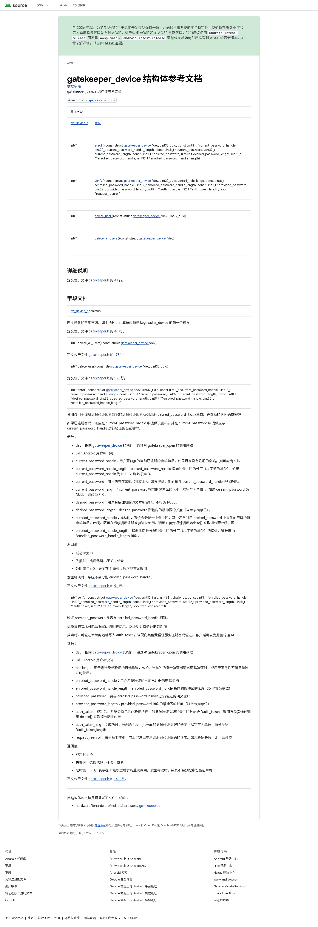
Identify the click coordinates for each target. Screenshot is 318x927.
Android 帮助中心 (226, 859)
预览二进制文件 (15, 879)
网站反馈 (90, 918)
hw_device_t (79, 123)
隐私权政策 (72, 918)
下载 (8, 872)
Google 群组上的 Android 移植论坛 (133, 900)
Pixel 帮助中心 (223, 866)
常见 (98, 123)
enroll (99, 145)
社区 (31, 918)
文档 (40, 5)
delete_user (103, 216)
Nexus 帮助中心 (224, 872)
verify (99, 181)
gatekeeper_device (138, 145)
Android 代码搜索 (72, 5)
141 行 (119, 779)
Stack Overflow (224, 893)
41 (116, 280)
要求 (8, 866)
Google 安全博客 (121, 879)
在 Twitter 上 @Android (125, 859)
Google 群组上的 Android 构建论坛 (133, 893)
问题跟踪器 (221, 900)
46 (116, 331)
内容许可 (100, 825)
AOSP (70, 63)
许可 (57, 918)
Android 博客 (118, 872)
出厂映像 (11, 886)
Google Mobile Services (230, 886)
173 (117, 355)
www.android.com (226, 879)
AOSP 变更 (113, 43)
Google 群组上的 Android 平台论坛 (133, 886)
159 (117, 378)
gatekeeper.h (101, 100)
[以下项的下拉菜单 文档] (49, 5)
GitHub (10, 900)
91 (116, 586)
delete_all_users (106, 238)
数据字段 (74, 86)
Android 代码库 (15, 859)
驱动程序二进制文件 (18, 893)
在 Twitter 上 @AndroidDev (128, 866)
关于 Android (14, 918)
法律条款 (44, 918)
